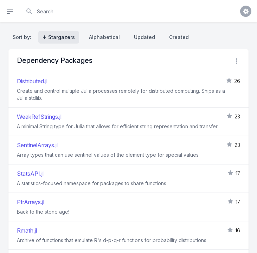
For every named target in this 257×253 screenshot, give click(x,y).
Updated (144, 37)
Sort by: (23, 37)
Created (179, 37)
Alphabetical (104, 37)
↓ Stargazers (59, 37)
